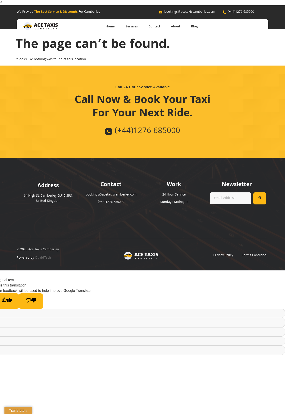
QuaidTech (43, 258)
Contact (154, 26)
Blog (194, 26)
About (175, 26)
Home (109, 26)
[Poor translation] (31, 301)
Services (131, 26)
